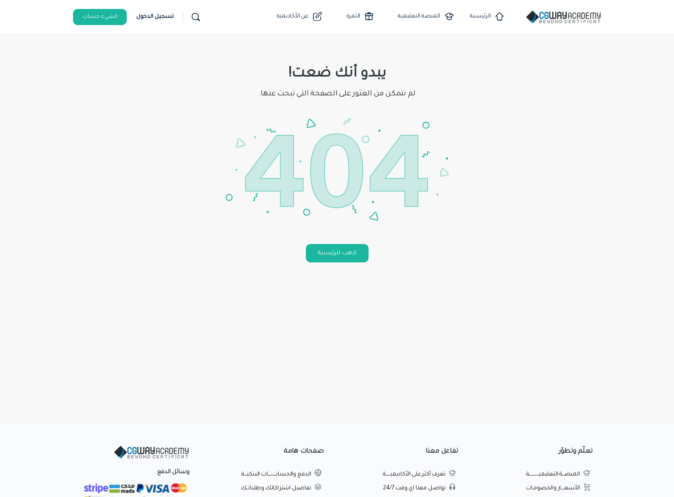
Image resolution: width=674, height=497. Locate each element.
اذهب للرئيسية (337, 253)
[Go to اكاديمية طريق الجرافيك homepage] (563, 18)
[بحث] (196, 17)
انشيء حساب (99, 17)
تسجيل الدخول (155, 17)
